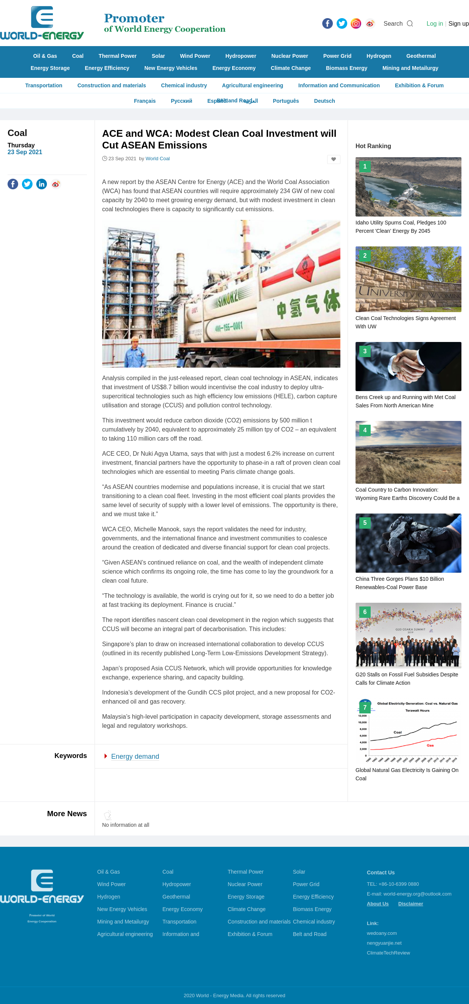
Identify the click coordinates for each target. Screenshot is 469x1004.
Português (286, 101)
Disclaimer (410, 904)
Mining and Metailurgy (410, 68)
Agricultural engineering (252, 85)
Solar (158, 56)
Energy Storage (50, 68)
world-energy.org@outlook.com (418, 894)
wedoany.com (382, 933)
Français (145, 101)
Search (393, 23)
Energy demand (135, 756)
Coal (78, 56)
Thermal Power (118, 56)
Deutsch (324, 101)
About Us (378, 904)
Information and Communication (339, 85)
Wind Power (195, 56)
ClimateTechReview (388, 953)
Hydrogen (379, 56)
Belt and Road (310, 934)
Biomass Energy (347, 68)
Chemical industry (184, 85)
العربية (250, 101)
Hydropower (240, 56)
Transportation (43, 85)
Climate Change (291, 68)
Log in (435, 23)
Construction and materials (112, 85)
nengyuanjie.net (384, 943)
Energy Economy (234, 68)
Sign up (459, 23)
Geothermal (421, 56)
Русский (182, 101)
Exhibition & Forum (419, 85)
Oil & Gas (45, 56)
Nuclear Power (290, 56)
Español (217, 101)
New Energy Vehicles (170, 68)
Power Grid (337, 56)
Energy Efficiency (107, 68)
